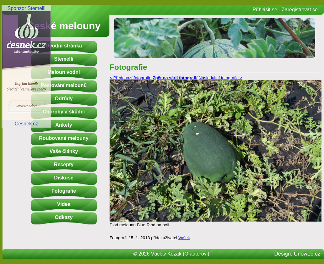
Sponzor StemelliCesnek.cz (26, 66)
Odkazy (64, 217)
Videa (63, 204)
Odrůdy (64, 98)
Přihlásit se (265, 9)
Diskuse (63, 177)
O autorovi (196, 253)
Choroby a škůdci (64, 111)
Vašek (184, 237)
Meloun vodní (63, 72)
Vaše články (64, 151)
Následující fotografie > (220, 77)
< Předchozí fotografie (130, 77)
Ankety (63, 125)
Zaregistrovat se (300, 9)
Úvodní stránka (64, 45)
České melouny (64, 25)
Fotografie (63, 191)
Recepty (63, 164)
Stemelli (63, 59)
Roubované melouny (63, 138)
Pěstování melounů (64, 85)
